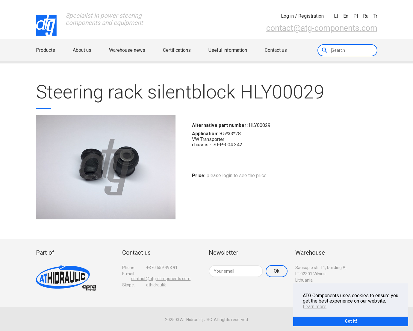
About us (82, 50)
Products (45, 50)
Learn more (314, 306)
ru (365, 16)
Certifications (177, 50)
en (345, 16)
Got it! (351, 321)
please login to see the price (237, 175)
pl (355, 16)
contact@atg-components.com (321, 28)
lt (336, 16)
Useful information (227, 50)
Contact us (276, 50)
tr (375, 16)
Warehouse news (127, 50)
